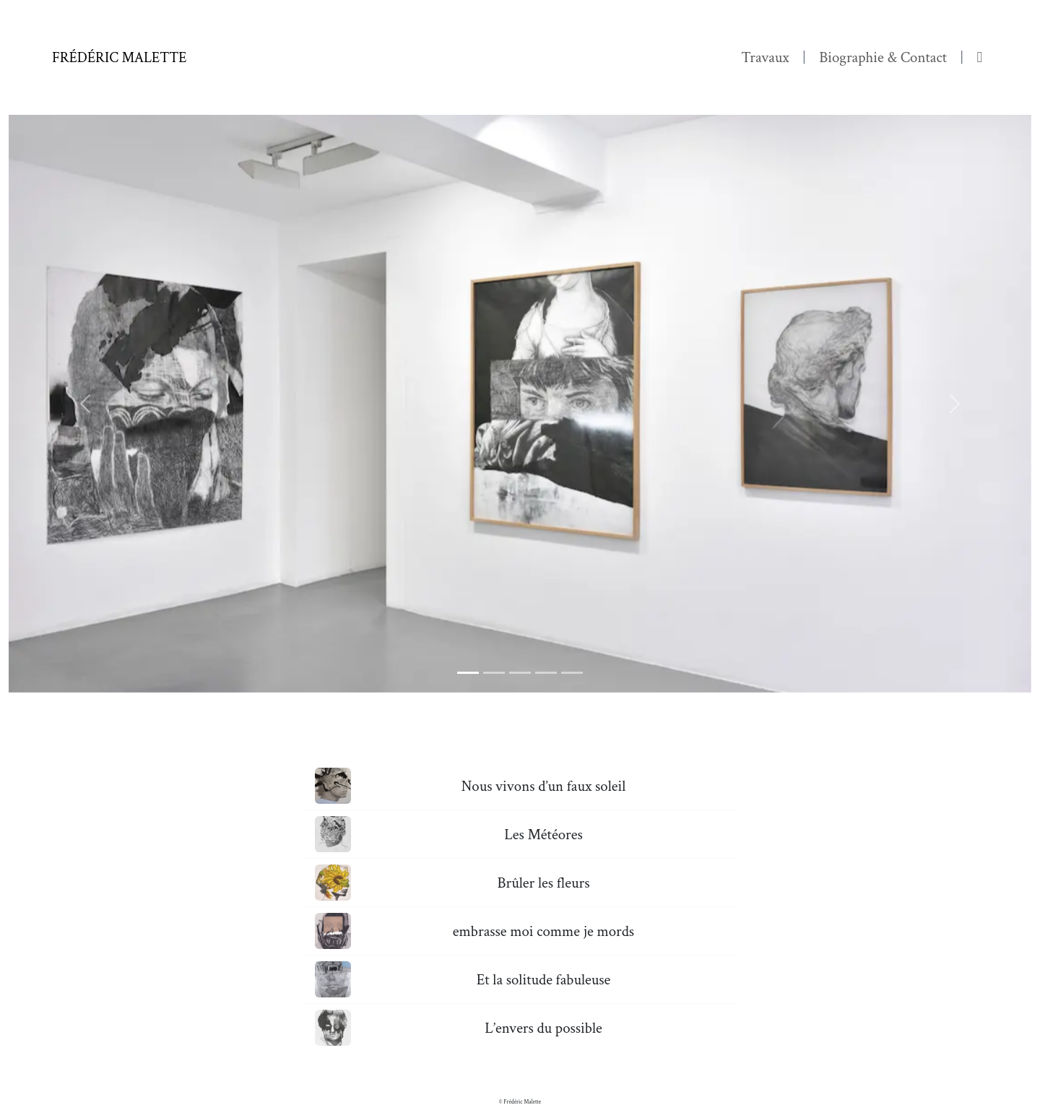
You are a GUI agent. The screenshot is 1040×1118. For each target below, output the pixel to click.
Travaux (765, 57)
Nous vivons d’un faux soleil (544, 786)
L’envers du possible (543, 1028)
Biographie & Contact (883, 57)
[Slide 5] (572, 672)
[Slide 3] (520, 672)
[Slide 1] (468, 672)
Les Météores (543, 834)
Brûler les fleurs (543, 883)
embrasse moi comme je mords (543, 931)
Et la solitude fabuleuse (544, 979)
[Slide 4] (546, 672)
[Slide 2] (494, 672)
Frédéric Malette (119, 57)
